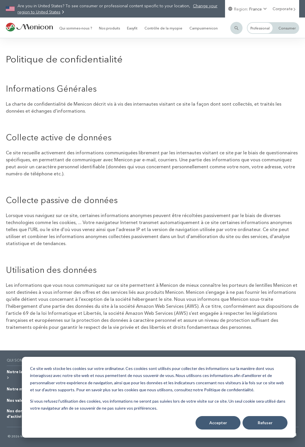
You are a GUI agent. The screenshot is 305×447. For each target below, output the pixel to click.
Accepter (218, 422)
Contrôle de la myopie (163, 28)
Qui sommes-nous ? (75, 28)
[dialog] (159, 397)
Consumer (287, 28)
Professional (260, 28)
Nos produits (109, 28)
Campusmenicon (203, 28)
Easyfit (132, 28)
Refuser (265, 422)
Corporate (284, 9)
